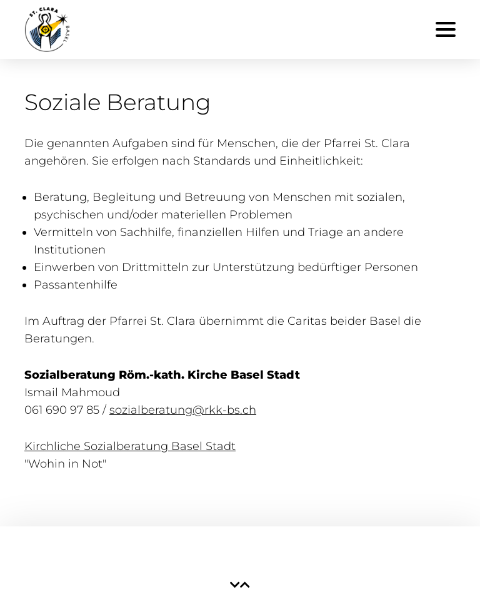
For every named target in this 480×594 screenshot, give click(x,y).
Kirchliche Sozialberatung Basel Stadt (130, 446)
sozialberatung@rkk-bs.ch (182, 410)
